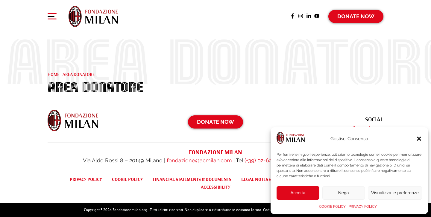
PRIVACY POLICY (363, 206)
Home (53, 74)
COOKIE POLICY (332, 206)
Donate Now (355, 16)
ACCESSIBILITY (215, 187)
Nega (343, 192)
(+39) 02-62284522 (267, 160)
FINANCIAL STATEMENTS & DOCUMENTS (192, 179)
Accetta (297, 192)
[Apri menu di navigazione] (52, 17)
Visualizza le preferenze (395, 192)
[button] (419, 139)
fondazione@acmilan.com (199, 160)
